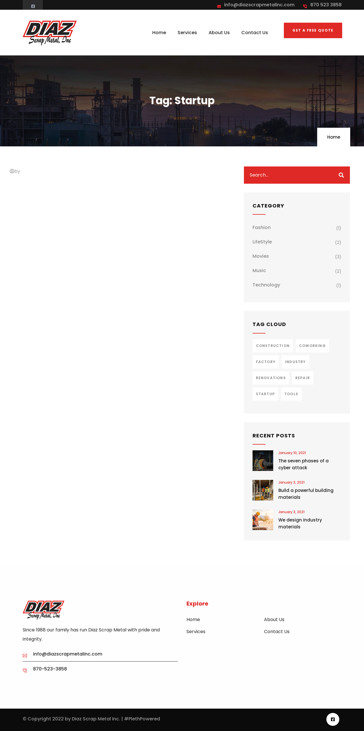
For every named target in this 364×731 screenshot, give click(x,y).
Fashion (262, 227)
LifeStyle (262, 242)
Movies (261, 256)
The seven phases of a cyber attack (303, 464)
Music (259, 270)
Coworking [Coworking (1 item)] (312, 345)
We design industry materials (300, 523)
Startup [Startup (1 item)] (265, 393)
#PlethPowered (142, 719)
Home (333, 137)
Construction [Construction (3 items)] (273, 345)
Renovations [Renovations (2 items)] (271, 377)
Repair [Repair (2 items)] (302, 377)
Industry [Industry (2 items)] (295, 361)
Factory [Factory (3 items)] (266, 361)
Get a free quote (312, 30)
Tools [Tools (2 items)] (291, 393)
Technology (266, 285)
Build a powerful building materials (306, 493)
